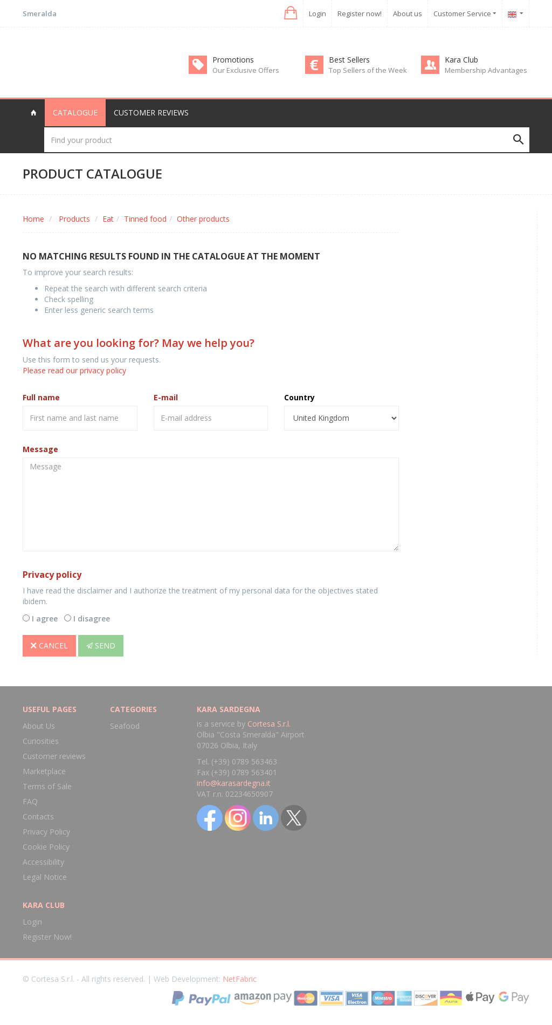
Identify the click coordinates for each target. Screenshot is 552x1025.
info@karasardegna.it (234, 783)
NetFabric (240, 979)
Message (40, 449)
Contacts (38, 816)
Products (74, 219)
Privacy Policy (46, 831)
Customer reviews (151, 112)
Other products (203, 219)
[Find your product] (286, 139)
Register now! (359, 13)
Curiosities (41, 741)
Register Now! (47, 937)
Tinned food (145, 219)
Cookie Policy (46, 847)
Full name (41, 397)
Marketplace (44, 771)
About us (407, 13)
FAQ (30, 801)
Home (33, 219)
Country (299, 397)
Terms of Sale (47, 786)
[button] (289, 13)
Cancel (49, 645)
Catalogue (75, 112)
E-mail (166, 397)
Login (317, 13)
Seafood (125, 726)
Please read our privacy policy (74, 370)
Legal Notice (45, 877)
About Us (39, 726)
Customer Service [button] (464, 13)
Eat (108, 219)
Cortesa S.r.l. (269, 724)
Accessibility (43, 862)
